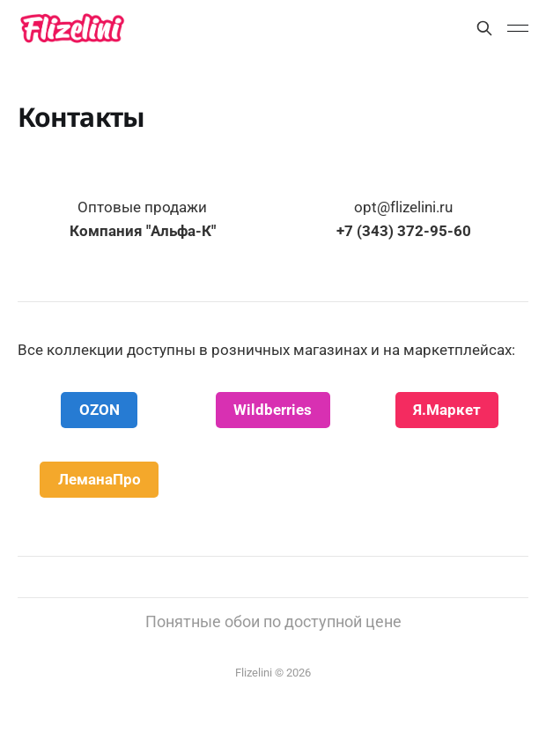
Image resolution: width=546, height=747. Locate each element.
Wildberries (272, 409)
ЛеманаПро (99, 479)
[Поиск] (484, 28)
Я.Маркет (447, 409)
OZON (99, 409)
